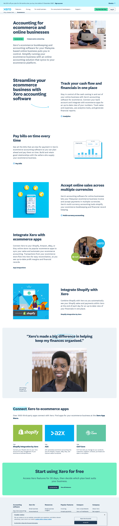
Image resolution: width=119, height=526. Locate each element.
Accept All (85, 522)
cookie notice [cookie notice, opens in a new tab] (39, 519)
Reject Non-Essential (85, 518)
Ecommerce (21, 14)
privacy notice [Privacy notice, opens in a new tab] (47, 519)
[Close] (104, 514)
